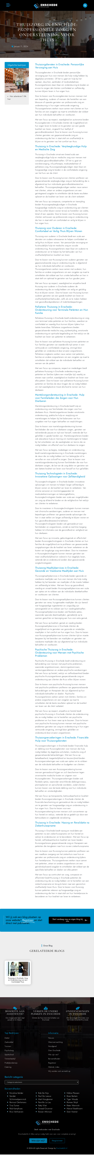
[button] (85, 5)
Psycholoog (9, 1051)
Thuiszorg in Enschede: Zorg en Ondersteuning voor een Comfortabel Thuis (18, 980)
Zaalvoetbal (9, 1042)
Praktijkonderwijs (11, 1063)
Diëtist (7, 1038)
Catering (8, 1067)
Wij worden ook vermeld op (59, 1071)
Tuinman (8, 1046)
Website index (53, 1067)
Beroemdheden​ (54, 1059)
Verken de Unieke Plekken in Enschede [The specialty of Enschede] (45, 1013)
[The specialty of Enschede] (45, 1008)
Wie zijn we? (53, 1055)
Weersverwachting (55, 1042)
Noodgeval (52, 1046)
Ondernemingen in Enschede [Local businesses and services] (77, 1013)
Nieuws (51, 1038)
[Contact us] (15, 1008)
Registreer (52, 1063)
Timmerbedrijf (10, 1059)
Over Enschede (54, 1051)
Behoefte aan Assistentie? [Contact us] (15, 1013)
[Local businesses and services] (78, 1008)
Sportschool (9, 1055)
